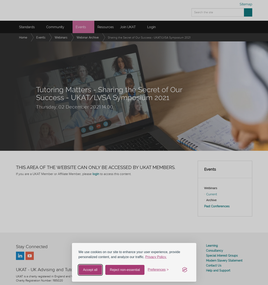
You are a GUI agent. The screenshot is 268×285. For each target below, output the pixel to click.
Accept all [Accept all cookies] (90, 270)
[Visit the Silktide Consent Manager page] (185, 270)
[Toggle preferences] (158, 269)
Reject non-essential (125, 270)
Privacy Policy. (156, 257)
